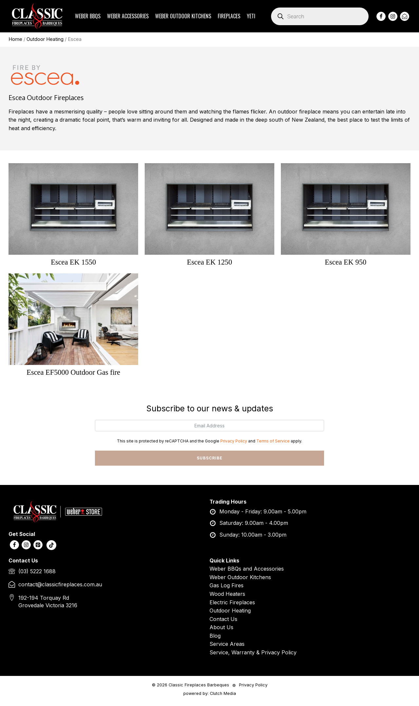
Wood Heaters (227, 594)
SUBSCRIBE (210, 458)
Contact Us (223, 619)
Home (15, 39)
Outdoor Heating (45, 39)
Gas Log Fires (227, 585)
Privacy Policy (233, 441)
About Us (221, 627)
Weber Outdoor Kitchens (240, 577)
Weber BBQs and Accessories (247, 569)
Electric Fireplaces (232, 602)
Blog (215, 636)
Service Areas (227, 644)
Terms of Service (273, 441)
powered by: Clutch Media (209, 693)
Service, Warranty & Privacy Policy (253, 652)
